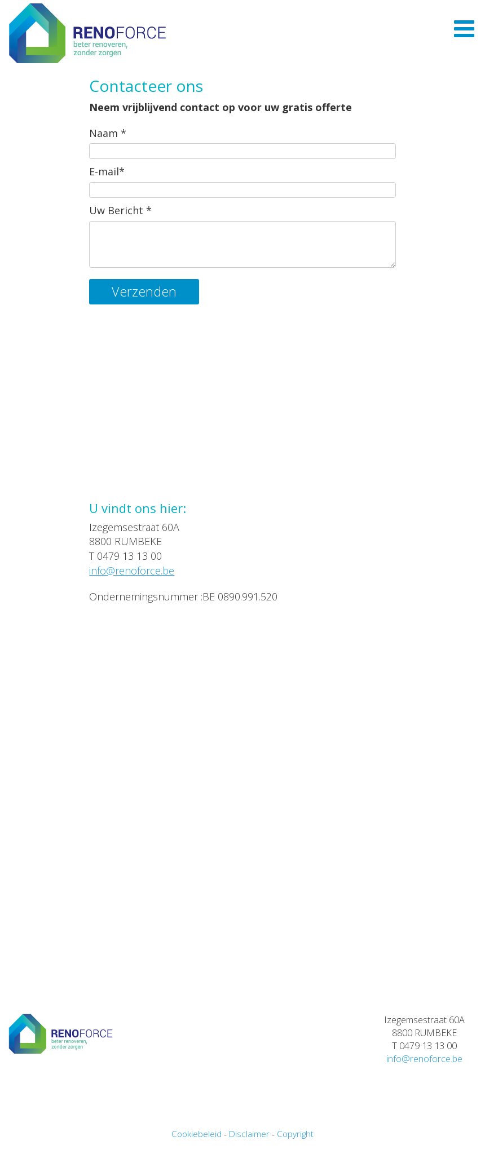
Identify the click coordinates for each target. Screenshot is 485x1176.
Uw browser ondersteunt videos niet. (242, 443)
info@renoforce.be (131, 604)
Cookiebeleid (196, 1167)
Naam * (107, 167)
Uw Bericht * (120, 244)
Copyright (295, 1167)
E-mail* (107, 205)
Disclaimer (249, 1167)
